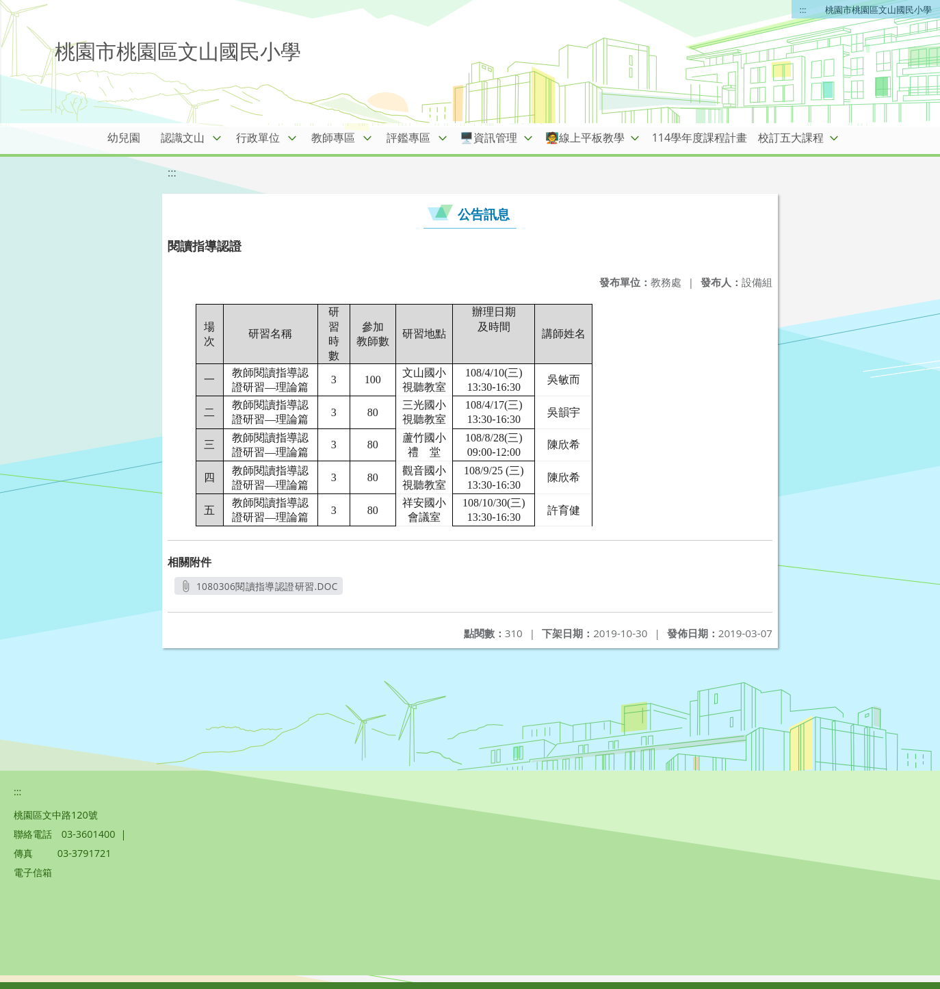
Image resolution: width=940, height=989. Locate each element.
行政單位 (258, 137)
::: (803, 9)
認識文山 (183, 137)
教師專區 (333, 137)
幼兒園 (123, 137)
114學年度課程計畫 (699, 137)
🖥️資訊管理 (488, 137)
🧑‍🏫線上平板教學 (585, 137)
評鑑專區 (408, 137)
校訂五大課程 (791, 137)
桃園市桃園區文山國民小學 (878, 9)
